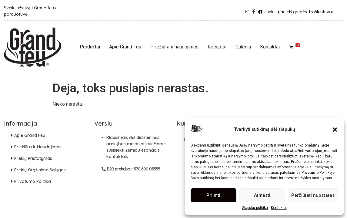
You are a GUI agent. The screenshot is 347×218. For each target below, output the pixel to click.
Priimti (213, 195)
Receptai (217, 47)
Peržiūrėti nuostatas (313, 195)
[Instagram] (246, 10)
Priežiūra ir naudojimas (174, 47)
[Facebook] (253, 10)
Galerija (243, 47)
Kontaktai (279, 208)
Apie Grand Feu (125, 47)
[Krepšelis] (294, 47)
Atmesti (262, 195)
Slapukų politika (255, 208)
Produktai (90, 47)
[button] (335, 130)
